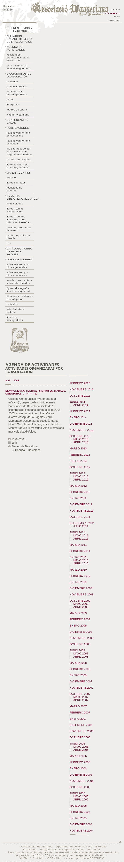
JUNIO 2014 (77, 401)
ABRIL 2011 (80, 538)
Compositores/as (16, 86)
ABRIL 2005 (80, 799)
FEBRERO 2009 (80, 619)
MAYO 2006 (80, 746)
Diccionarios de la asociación (18, 75)
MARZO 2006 (78, 756)
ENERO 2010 (78, 582)
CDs (8, 243)
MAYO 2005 (80, 796)
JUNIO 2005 (77, 793)
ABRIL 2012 (80, 479)
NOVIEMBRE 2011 (81, 510)
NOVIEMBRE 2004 (81, 830)
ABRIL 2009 (80, 606)
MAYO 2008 (80, 653)
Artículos (11, 177)
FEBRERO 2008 (80, 669)
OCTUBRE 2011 (80, 516)
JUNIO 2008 (77, 650)
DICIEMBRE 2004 (81, 824)
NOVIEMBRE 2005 (81, 780)
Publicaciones (17, 127)
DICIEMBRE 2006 (81, 724)
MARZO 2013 (78, 448)
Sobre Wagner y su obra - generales (17, 266)
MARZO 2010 (78, 569)
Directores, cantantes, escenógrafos (19, 298)
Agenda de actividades (15, 48)
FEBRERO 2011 (80, 551)
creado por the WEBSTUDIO (85, 858)
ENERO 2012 (78, 498)
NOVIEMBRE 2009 (81, 594)
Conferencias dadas (17, 121)
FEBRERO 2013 (80, 454)
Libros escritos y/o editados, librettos (17, 166)
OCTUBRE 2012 (80, 467)
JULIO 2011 (80, 526)
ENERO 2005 (78, 818)
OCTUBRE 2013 (80, 436)
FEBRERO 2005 (80, 811)
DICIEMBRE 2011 (81, 504)
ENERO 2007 (78, 718)
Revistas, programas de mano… (18, 229)
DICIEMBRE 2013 (81, 423)
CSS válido (54, 858)
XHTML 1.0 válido (31, 858)
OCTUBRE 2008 (80, 644)
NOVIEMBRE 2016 (81, 389)
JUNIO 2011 (77, 532)
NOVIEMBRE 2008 (81, 638)
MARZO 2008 (78, 662)
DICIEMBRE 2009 (81, 588)
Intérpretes (13, 104)
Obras (9, 99)
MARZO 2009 (78, 613)
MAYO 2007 (80, 697)
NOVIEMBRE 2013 (81, 429)
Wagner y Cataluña (17, 114)
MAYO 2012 (80, 476)
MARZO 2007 (78, 706)
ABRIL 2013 (80, 442)
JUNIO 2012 (77, 473)
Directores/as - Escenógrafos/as (16, 93)
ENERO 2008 (78, 675)
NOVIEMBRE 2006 (81, 731)
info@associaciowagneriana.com (61, 849)
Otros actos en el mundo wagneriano (18, 67)
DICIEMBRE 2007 (81, 681)
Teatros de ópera (16, 109)
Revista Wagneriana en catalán (18, 142)
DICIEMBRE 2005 (81, 774)
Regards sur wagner (18, 159)
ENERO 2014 (78, 417)
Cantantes (12, 81)
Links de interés (19, 259)
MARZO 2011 (78, 544)
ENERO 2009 (78, 625)
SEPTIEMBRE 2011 (82, 523)
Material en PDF (18, 172)
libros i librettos (16, 182)
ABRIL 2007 (80, 700)
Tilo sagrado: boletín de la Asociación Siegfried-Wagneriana (19, 151)
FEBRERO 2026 (80, 383)
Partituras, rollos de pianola (18, 237)
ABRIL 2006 (80, 749)
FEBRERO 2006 (80, 762)
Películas (12, 304)
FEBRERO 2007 (80, 712)
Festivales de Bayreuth (14, 189)
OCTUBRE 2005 (80, 787)
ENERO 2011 (78, 557)
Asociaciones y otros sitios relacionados (19, 282)
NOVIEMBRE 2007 (81, 687)
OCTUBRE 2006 (80, 737)
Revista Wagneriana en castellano (18, 134)
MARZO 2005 (78, 805)
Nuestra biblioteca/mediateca (20, 197)
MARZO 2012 (78, 485)
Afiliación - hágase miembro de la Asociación (19, 39)
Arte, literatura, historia (15, 311)
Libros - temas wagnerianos (14, 210)
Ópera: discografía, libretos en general (18, 290)
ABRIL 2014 (80, 405)
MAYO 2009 (80, 603)
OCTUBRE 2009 (80, 600)
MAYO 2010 (80, 560)
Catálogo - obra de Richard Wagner (19, 251)
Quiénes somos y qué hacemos (19, 29)
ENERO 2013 (78, 460)
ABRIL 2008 (80, 656)
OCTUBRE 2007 (80, 693)
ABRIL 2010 (80, 563)
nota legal (93, 849)
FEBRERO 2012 (80, 492)
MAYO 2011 (80, 535)
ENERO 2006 (78, 768)
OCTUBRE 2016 (80, 395)
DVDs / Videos (14, 203)
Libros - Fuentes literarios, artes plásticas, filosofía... (18, 219)
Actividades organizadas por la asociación (17, 57)
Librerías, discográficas (14, 319)
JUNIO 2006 (77, 743)
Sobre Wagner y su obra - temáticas (17, 274)
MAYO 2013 (80, 439)
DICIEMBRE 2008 (81, 631)
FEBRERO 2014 (80, 411)
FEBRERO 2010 (80, 575)
